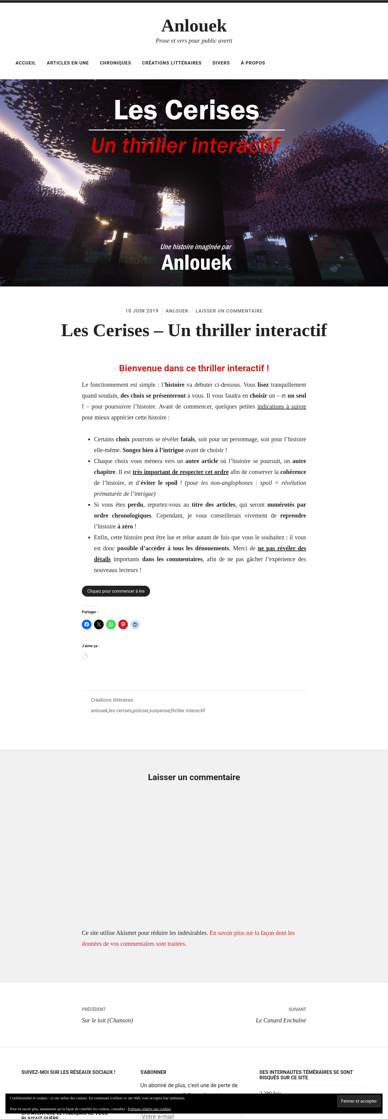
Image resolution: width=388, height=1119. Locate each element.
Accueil (25, 63)
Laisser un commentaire (229, 311)
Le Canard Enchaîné (250, 1014)
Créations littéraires (172, 63)
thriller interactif (188, 710)
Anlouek (194, 25)
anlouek (99, 710)
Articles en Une (68, 63)
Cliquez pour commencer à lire (116, 591)
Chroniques (115, 63)
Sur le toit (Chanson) (138, 1014)
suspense (159, 710)
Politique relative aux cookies (149, 1109)
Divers (221, 63)
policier (140, 710)
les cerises (120, 710)
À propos (253, 63)
